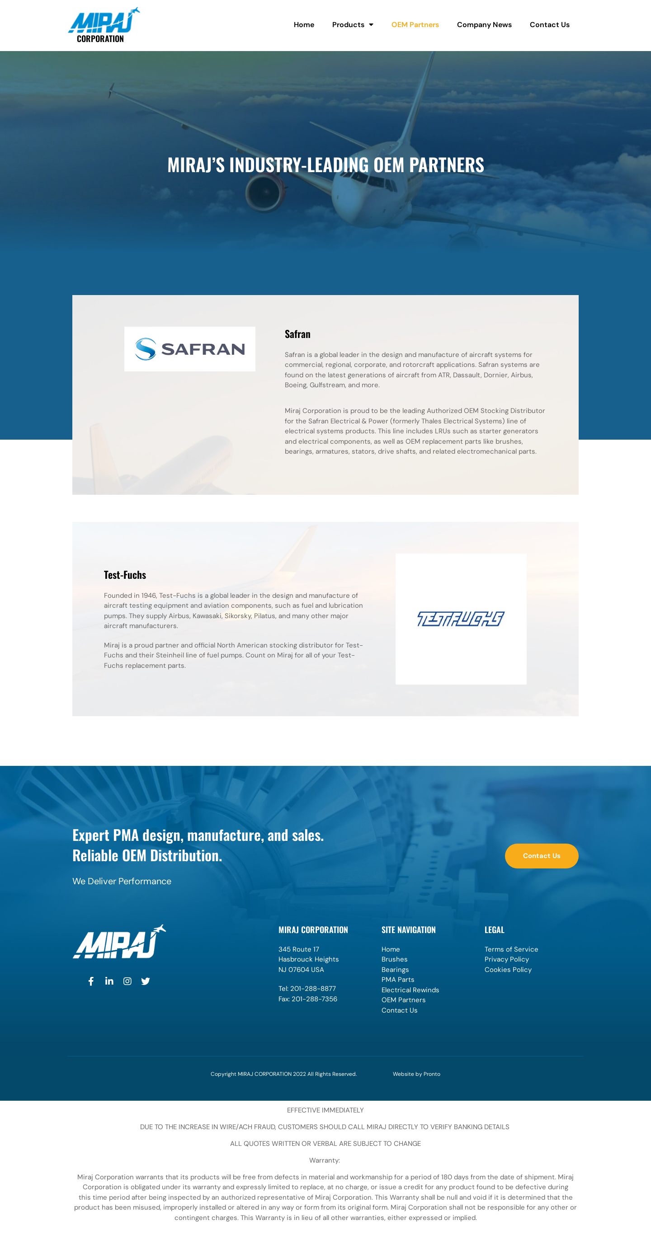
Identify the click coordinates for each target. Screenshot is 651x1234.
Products (352, 25)
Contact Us (550, 24)
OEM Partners (415, 24)
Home (304, 24)
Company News (484, 24)
